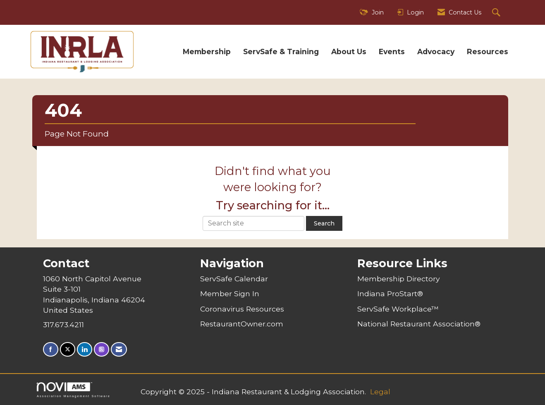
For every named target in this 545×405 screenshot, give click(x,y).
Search (324, 223)
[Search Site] (497, 12)
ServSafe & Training (281, 51)
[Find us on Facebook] (50, 349)
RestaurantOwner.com (241, 323)
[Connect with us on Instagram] (101, 349)
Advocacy (435, 51)
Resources (487, 51)
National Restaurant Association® (418, 323)
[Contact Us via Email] (119, 349)
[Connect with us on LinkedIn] (84, 349)
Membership (207, 51)
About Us (348, 51)
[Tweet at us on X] (67, 349)
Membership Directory (398, 278)
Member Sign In (229, 293)
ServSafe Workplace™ (398, 308)
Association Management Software (73, 390)
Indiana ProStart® (390, 293)
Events (392, 51)
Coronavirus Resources (242, 308)
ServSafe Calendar (234, 278)
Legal (380, 391)
